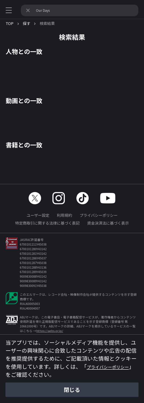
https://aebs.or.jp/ (49, 330)
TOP (9, 23)
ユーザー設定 (38, 215)
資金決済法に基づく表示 (108, 223)
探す (26, 23)
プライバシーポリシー (98, 215)
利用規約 (64, 215)
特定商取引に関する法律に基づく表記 (47, 223)
